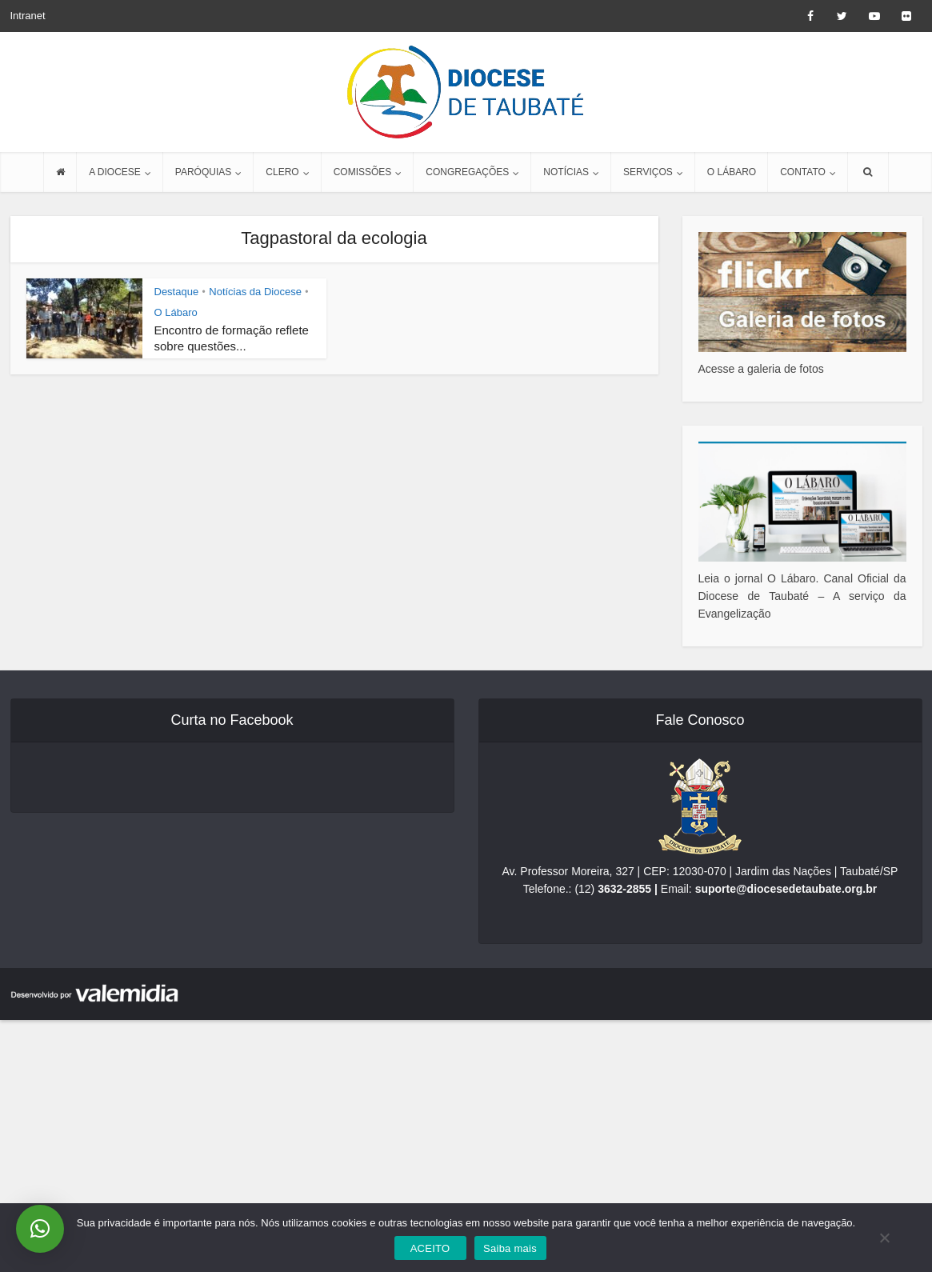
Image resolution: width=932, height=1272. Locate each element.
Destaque (176, 292)
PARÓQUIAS (203, 172)
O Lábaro (176, 312)
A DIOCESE (115, 172)
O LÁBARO (731, 172)
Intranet (28, 16)
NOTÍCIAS (566, 172)
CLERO (282, 172)
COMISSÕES (363, 172)
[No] (884, 1238)
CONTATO (803, 172)
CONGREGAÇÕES (467, 172)
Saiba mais (510, 1248)
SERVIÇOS (648, 172)
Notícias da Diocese (255, 292)
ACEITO (430, 1248)
